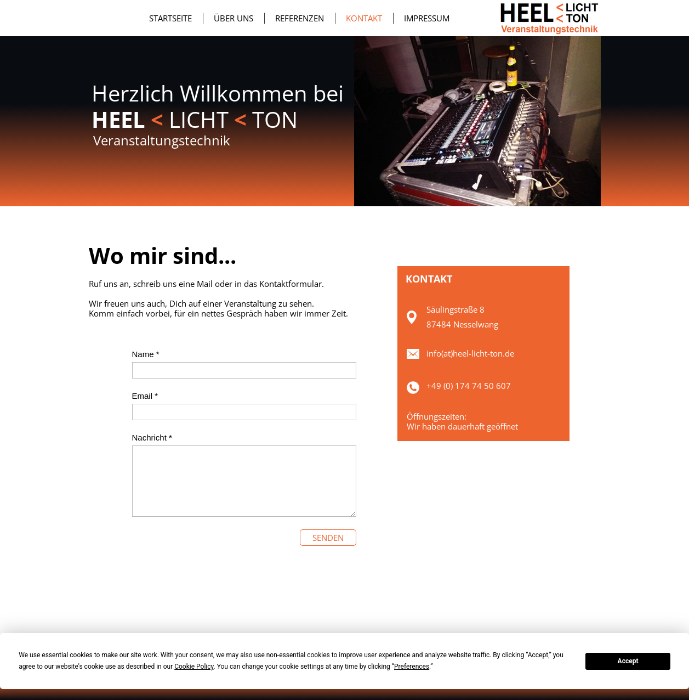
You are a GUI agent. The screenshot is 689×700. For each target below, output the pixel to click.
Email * (145, 395)
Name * (146, 354)
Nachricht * (152, 437)
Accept (628, 661)
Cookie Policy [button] (193, 666)
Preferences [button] (411, 666)
